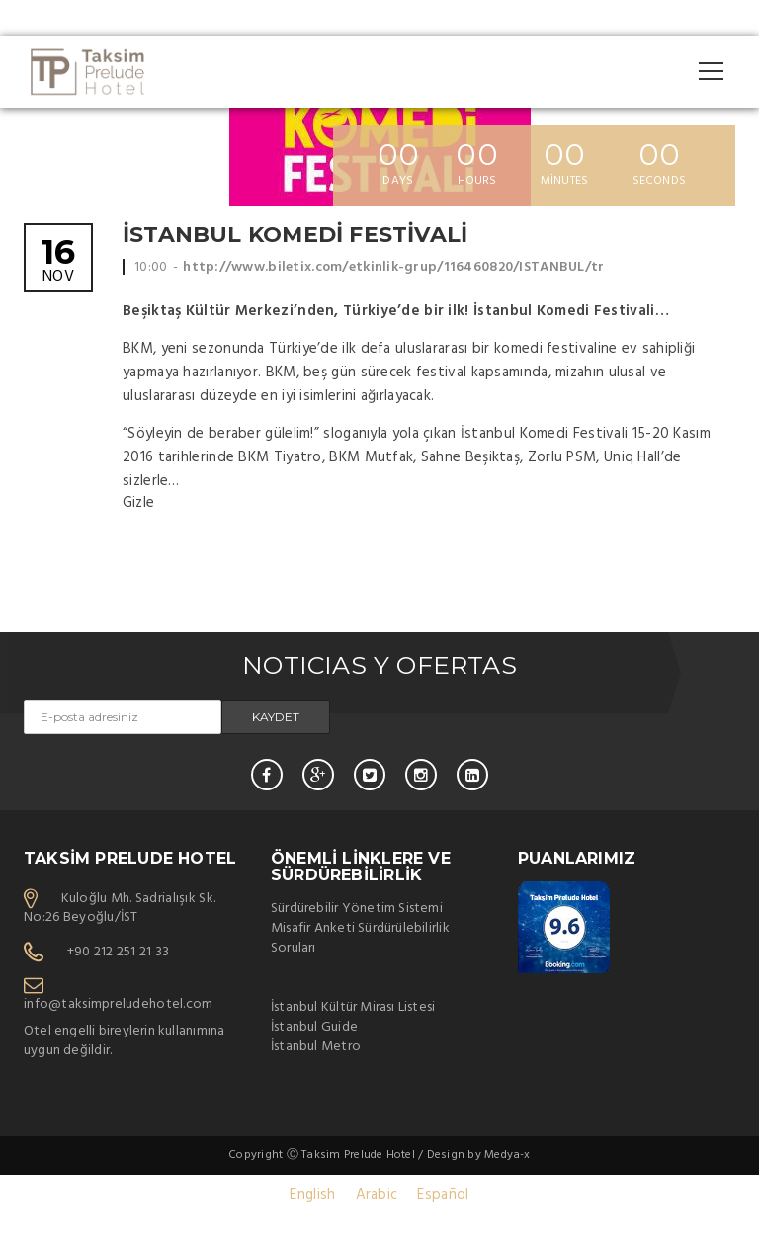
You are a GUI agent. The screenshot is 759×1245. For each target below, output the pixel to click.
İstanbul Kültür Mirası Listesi (353, 1007)
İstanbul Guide (314, 1027)
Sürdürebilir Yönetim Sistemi (357, 908)
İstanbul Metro (316, 1047)
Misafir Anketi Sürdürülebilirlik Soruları (360, 938)
